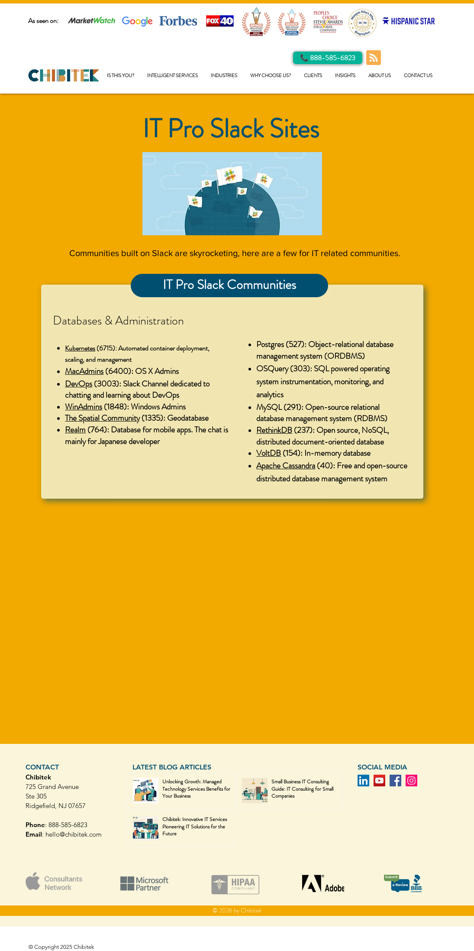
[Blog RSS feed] (373, 58)
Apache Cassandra (285, 465)
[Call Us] (327, 58)
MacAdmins (84, 371)
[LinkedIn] (363, 780)
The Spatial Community (102, 418)
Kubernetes (80, 348)
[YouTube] (379, 780)
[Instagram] (411, 780)
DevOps (78, 383)
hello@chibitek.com (73, 834)
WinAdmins (83, 406)
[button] (172, 75)
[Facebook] (395, 780)
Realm (75, 429)
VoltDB (268, 453)
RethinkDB (274, 430)
